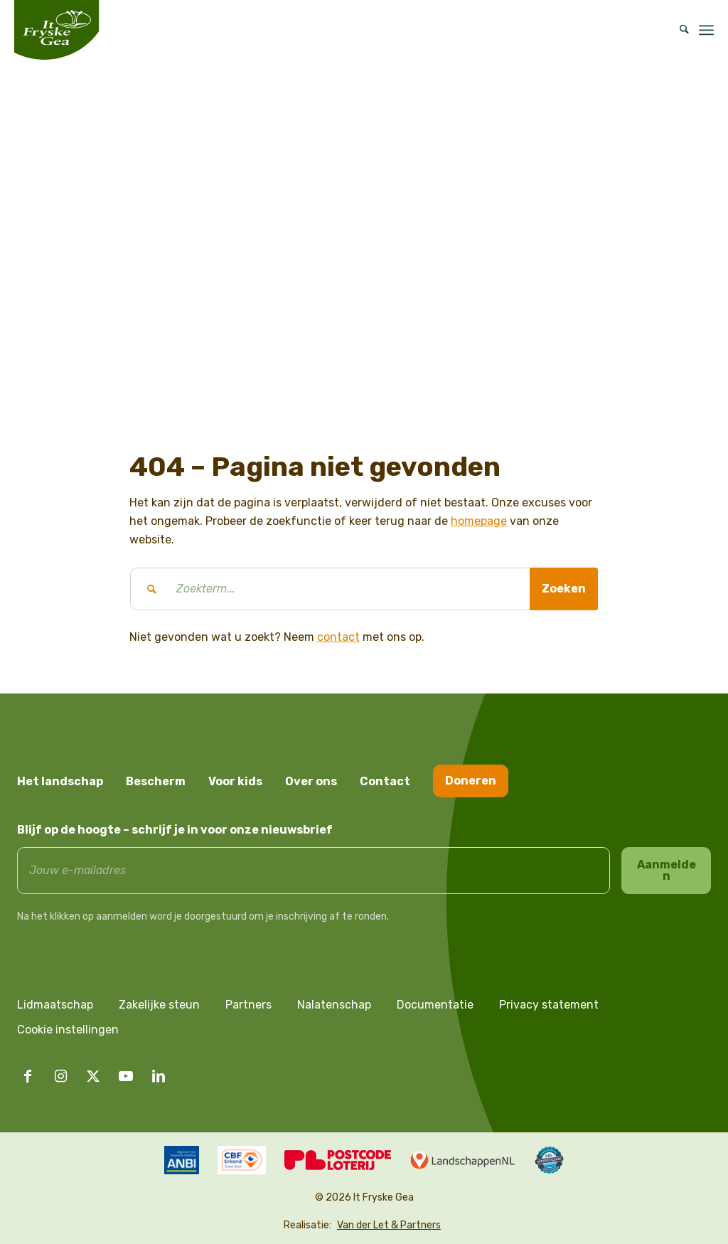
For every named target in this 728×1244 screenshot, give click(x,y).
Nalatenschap (334, 1004)
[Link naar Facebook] (27, 1076)
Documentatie (435, 1004)
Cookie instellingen (68, 1029)
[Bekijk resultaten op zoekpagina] (564, 589)
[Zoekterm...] (364, 589)
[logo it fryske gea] (56, 30)
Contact (385, 781)
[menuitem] (679, 30)
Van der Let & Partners (389, 1225)
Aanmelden (666, 870)
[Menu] (706, 30)
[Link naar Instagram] (60, 1076)
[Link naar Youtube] (125, 1076)
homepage (479, 521)
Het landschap (60, 781)
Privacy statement (549, 1004)
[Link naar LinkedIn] (158, 1076)
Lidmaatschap (55, 1004)
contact (338, 637)
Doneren (470, 780)
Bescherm (156, 781)
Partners (248, 1004)
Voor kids (235, 781)
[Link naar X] (93, 1076)
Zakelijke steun (159, 1004)
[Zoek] (679, 30)
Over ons (311, 781)
